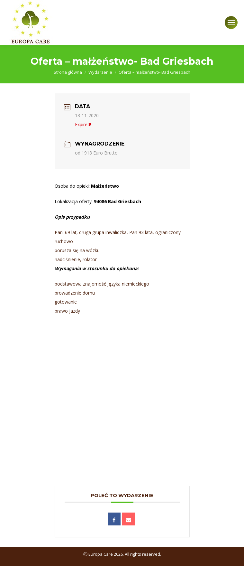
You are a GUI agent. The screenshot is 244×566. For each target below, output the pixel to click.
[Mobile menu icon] (231, 22)
